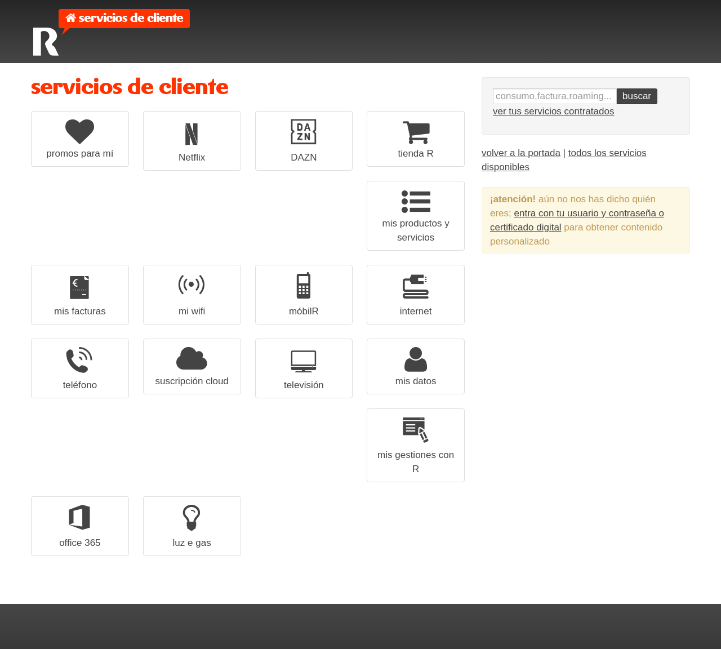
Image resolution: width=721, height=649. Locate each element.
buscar (636, 96)
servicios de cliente (131, 18)
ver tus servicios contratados (553, 111)
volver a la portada (521, 153)
